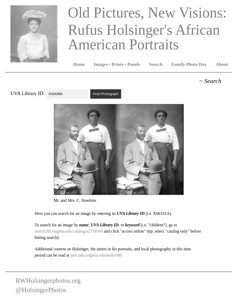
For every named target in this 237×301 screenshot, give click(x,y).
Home (79, 64)
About (222, 64)
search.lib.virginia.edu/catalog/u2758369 (69, 231)
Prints (117, 64)
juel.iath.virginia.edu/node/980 (96, 255)
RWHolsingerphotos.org (48, 280)
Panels (133, 64)
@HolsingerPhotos (41, 290)
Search (155, 64)
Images (101, 64)
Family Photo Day (189, 64)
